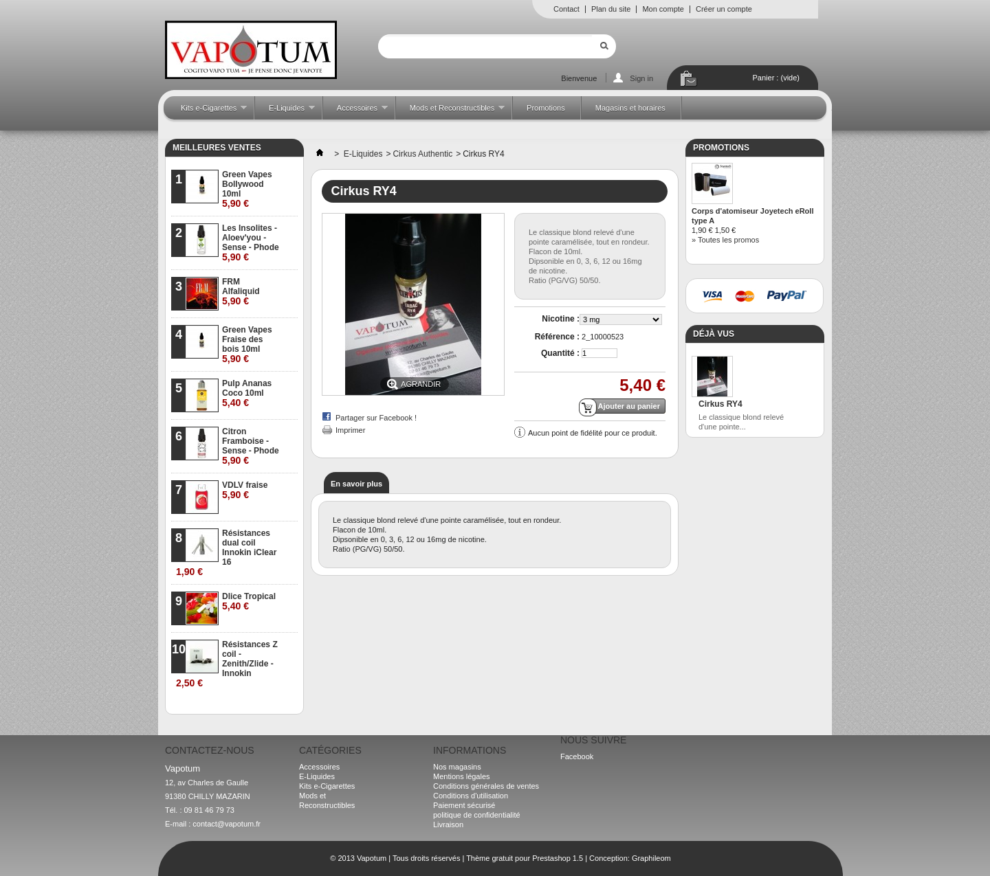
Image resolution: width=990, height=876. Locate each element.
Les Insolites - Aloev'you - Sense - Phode (250, 242)
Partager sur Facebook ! (376, 418)
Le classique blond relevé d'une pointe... (741, 422)
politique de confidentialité (476, 815)
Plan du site (610, 9)
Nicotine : (561, 319)
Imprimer (350, 430)
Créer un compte (724, 9)
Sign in (641, 78)
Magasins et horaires (630, 108)
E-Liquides (285, 112)
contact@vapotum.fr (226, 824)
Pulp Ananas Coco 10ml (247, 393)
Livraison (448, 824)
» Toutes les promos (725, 240)
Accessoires (355, 112)
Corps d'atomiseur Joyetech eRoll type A (752, 216)
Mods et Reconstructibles (450, 112)
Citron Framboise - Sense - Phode (250, 446)
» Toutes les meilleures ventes (243, 703)
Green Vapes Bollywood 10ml (247, 189)
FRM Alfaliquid (241, 291)
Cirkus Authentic (422, 154)
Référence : (557, 336)
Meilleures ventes (217, 148)
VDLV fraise (244, 490)
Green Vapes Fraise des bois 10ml (247, 344)
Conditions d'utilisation (470, 795)
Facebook (576, 756)
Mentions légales (461, 776)
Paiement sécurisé (464, 805)
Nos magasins (457, 767)
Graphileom (651, 858)
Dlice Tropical (249, 601)
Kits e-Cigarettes (207, 112)
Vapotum (371, 858)
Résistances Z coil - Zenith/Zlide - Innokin (227, 664)
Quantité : (560, 353)
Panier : (776, 78)
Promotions (546, 108)
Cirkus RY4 (720, 404)
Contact (566, 9)
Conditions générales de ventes (486, 786)
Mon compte (663, 9)
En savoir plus (356, 484)
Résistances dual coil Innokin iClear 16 (226, 552)
